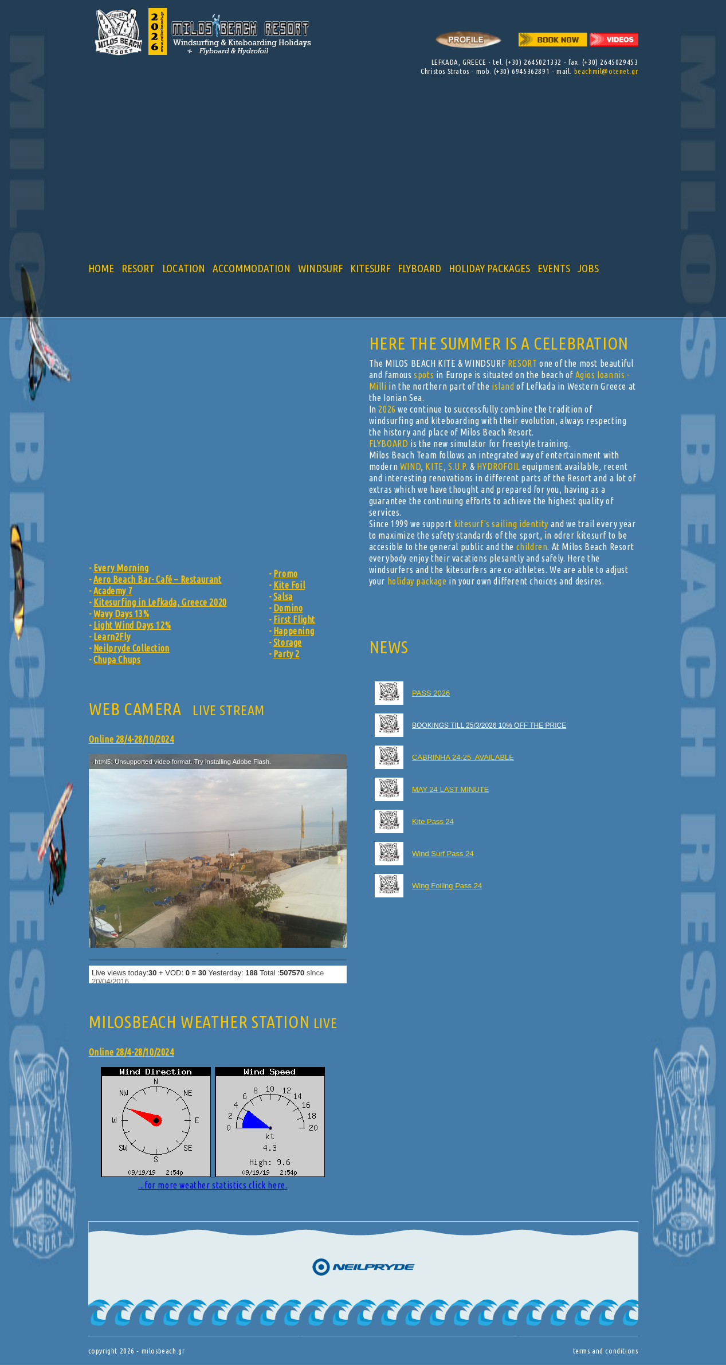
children (532, 547)
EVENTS (553, 268)
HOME (101, 268)
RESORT (138, 268)
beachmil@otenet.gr (606, 71)
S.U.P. (458, 466)
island (503, 386)
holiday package (417, 581)
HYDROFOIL (498, 466)
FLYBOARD (419, 268)
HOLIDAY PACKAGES (489, 268)
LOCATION (183, 268)
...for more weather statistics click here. (213, 1128)
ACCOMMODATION (252, 268)
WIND (410, 466)
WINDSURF (320, 268)
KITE (434, 466)
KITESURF (370, 268)
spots (424, 375)
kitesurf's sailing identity (501, 524)
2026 (386, 409)
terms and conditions (605, 1351)
